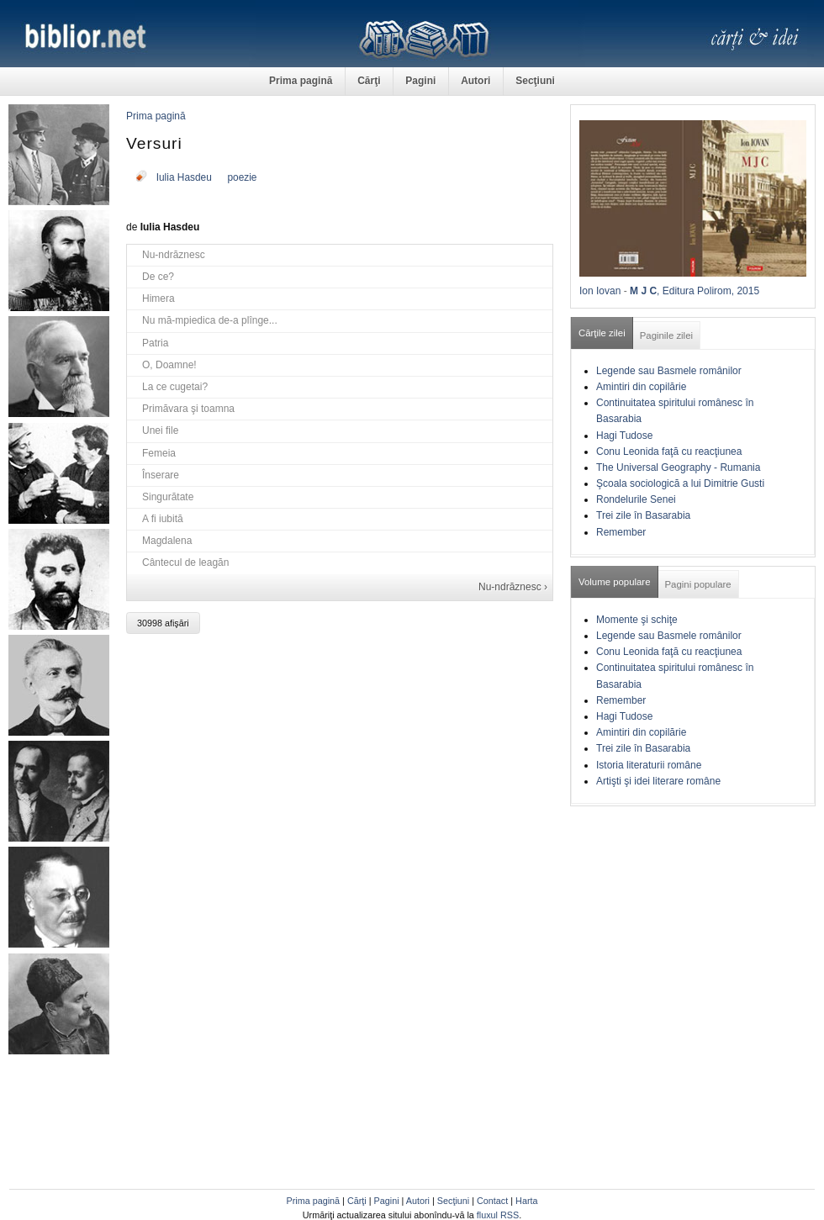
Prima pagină (300, 81)
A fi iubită (162, 519)
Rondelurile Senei (636, 499)
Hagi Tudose (624, 435)
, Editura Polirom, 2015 (708, 291)
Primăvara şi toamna (188, 409)
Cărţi (368, 81)
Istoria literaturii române (648, 765)
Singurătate (167, 497)
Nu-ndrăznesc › (512, 587)
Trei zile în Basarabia (643, 515)
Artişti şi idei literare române (658, 781)
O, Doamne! (169, 365)
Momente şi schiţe (637, 620)
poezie (241, 177)
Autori (475, 81)
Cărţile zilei (602, 333)
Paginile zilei (666, 335)
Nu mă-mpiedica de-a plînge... (209, 320)
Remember (621, 532)
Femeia (159, 453)
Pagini (420, 81)
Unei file (160, 430)
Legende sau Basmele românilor (669, 371)
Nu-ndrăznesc (173, 255)
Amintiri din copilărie (641, 387)
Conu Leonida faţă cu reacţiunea (669, 451)
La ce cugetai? (175, 387)
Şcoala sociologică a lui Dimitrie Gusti (680, 483)
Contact (492, 1201)
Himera (158, 298)
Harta (526, 1201)
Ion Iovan (600, 291)
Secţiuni (535, 81)
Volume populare (614, 582)
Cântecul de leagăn (185, 562)
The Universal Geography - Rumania (678, 467)
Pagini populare (698, 584)
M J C (643, 291)
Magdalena (167, 541)
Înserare (160, 475)
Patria (155, 343)
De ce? (158, 277)
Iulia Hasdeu (184, 177)
